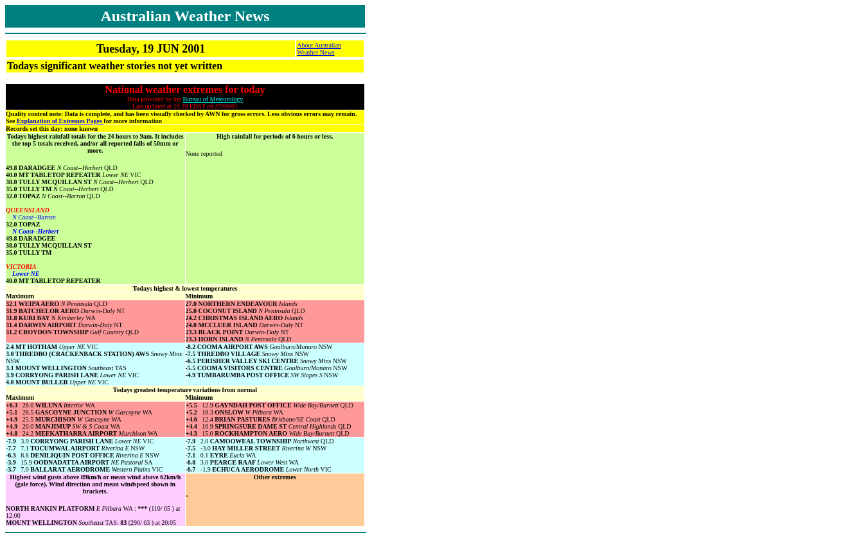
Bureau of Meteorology (212, 99)
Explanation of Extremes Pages (60, 120)
